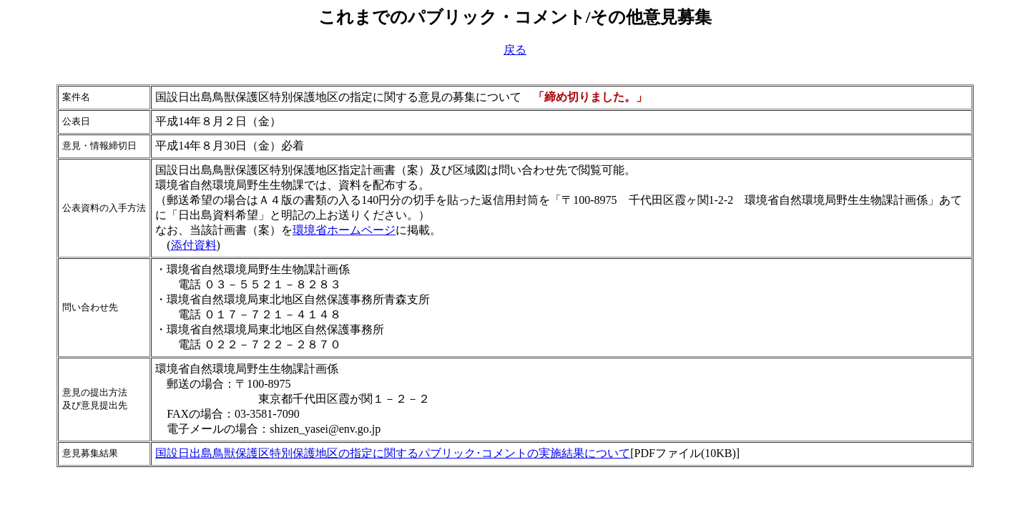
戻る (515, 50)
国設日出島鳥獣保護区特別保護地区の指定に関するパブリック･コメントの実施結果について (392, 453)
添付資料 (194, 245)
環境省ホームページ (344, 230)
